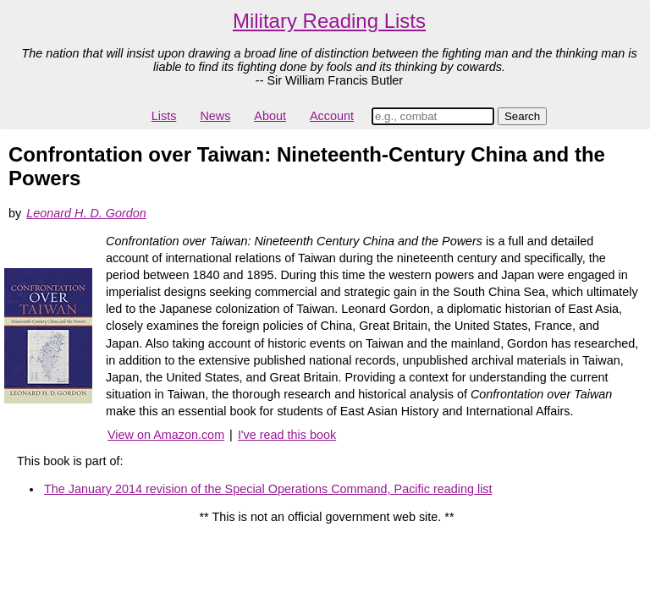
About (270, 116)
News (215, 116)
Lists (164, 116)
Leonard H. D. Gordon (86, 213)
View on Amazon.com (165, 435)
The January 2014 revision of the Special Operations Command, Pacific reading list (268, 489)
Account (332, 116)
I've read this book (287, 435)
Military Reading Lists (329, 20)
